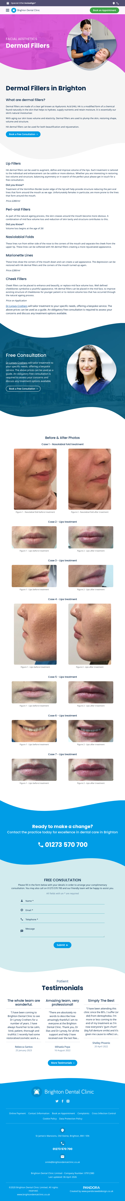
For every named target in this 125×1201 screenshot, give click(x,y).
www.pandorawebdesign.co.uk (97, 1191)
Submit (61, 945)
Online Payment (17, 1113)
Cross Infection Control (104, 1113)
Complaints (83, 1113)
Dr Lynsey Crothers (16, 306)
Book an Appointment (63, 1113)
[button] (104, 10)
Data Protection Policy (70, 1118)
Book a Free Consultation (22, 134)
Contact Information (38, 1113)
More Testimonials (61, 1062)
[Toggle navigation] (7, 10)
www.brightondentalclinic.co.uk (33, 1194)
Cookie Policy (50, 1118)
